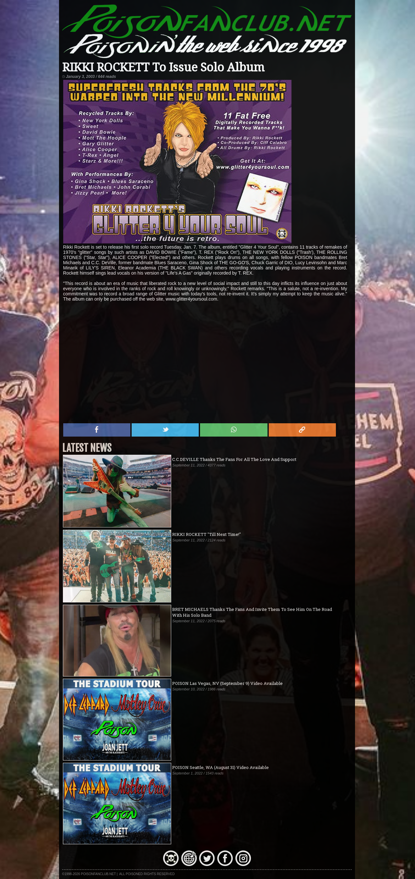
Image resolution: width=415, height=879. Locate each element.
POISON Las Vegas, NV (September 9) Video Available (227, 683)
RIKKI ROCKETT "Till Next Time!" (206, 534)
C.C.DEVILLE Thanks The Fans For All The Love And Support (234, 459)
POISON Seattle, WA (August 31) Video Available (220, 767)
